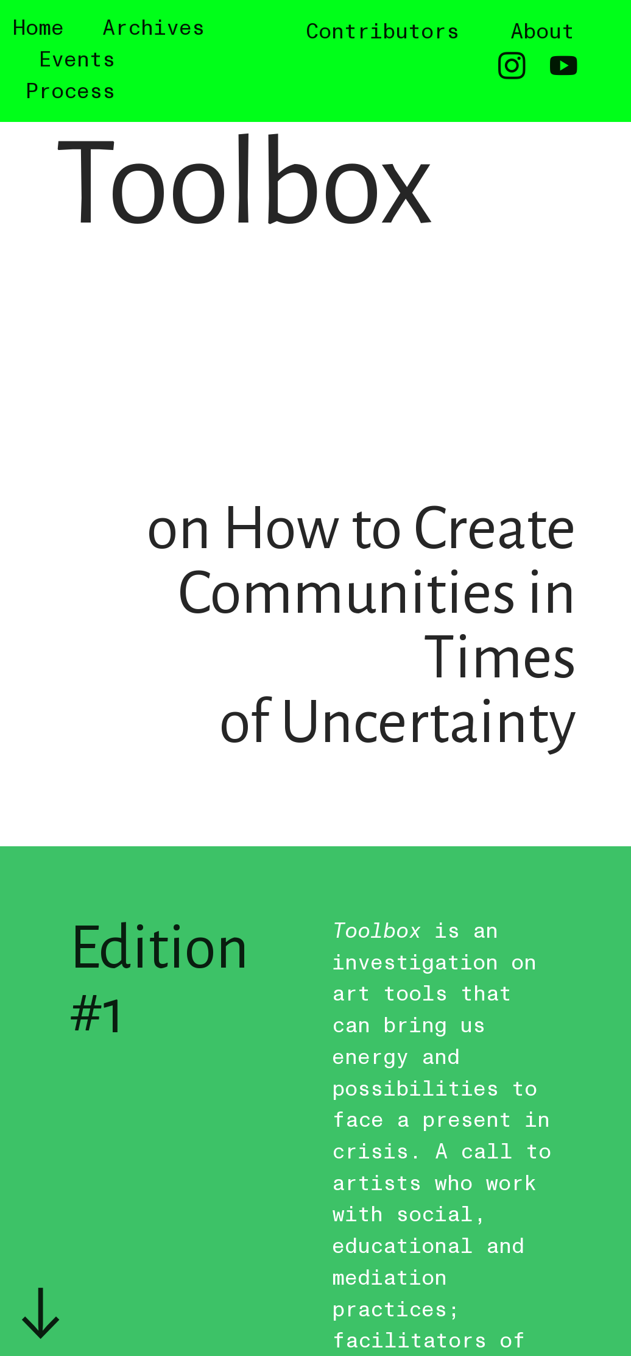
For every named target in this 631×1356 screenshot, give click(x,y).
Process (70, 91)
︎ (563, 67)
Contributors (382, 31)
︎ (512, 67)
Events (76, 59)
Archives (153, 28)
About (542, 31)
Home (38, 28)
